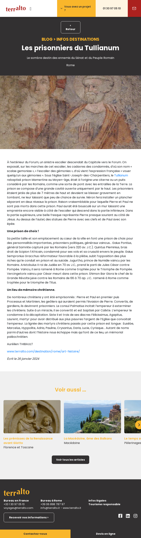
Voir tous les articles (70, 460)
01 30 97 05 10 (112, 8)
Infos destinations (78, 39)
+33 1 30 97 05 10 (14, 504)
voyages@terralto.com (18, 508)
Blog (47, 39)
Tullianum (121, 175)
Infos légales (97, 500)
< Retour (70, 27)
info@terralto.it (50, 508)
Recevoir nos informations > (29, 517)
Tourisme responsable (104, 504)
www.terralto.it (72, 508)
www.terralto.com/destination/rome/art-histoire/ (43, 351)
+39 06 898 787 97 (53, 504)
